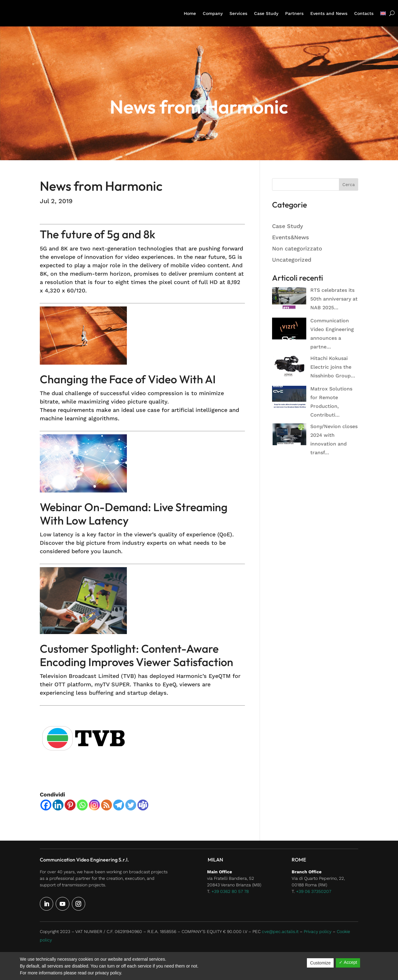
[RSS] (106, 805)
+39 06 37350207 (313, 891)
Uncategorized (291, 259)
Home (190, 13)
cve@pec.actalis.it (280, 931)
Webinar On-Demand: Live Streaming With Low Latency (134, 513)
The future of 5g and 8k (97, 234)
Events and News (328, 13)
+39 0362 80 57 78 (230, 891)
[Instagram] (94, 805)
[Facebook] (45, 805)
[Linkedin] (58, 805)
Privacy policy (317, 931)
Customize (320, 962)
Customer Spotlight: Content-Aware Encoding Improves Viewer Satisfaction (136, 655)
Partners (294, 13)
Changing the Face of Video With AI (128, 379)
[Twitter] (130, 805)
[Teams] (142, 805)
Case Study (266, 13)
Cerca (348, 184)
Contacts (363, 13)
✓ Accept (348, 962)
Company (213, 13)
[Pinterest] (70, 805)
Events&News (290, 237)
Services (238, 13)
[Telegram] (118, 805)
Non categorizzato (297, 248)
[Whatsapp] (82, 805)
